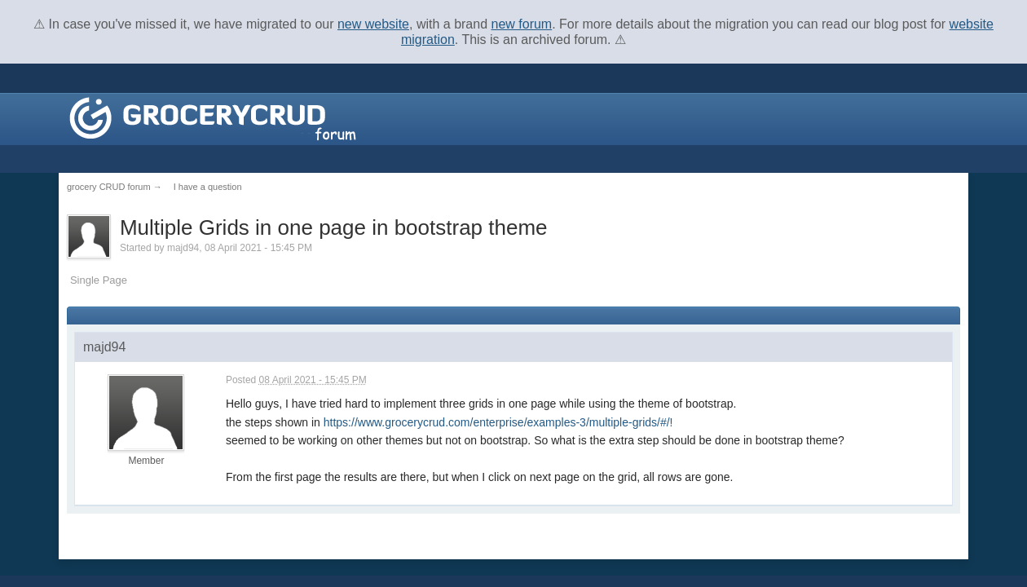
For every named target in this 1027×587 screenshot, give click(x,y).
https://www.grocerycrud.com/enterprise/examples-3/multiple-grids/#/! (498, 422)
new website (373, 24)
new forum (522, 24)
